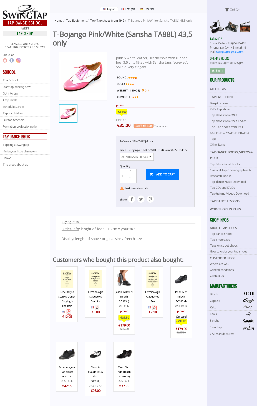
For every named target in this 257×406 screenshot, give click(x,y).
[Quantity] (124, 176)
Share (131, 199)
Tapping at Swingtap (16, 145)
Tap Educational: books (225, 164)
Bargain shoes (219, 103)
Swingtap (233, 327)
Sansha (233, 320)
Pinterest (150, 199)
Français (130, 9)
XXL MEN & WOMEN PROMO (229, 133)
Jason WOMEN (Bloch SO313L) (124, 296)
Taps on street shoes (224, 245)
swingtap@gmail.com (229, 52)
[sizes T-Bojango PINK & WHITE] (137, 157)
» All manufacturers (222, 334)
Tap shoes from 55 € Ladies (228, 121)
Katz (233, 307)
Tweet (141, 199)
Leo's (233, 314)
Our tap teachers (13, 120)
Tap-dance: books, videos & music (231, 155)
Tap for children (13, 113)
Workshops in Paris (225, 209)
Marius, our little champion (20, 151)
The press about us (15, 164)
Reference (126, 141)
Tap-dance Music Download (228, 182)
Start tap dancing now (17, 87)
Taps (213, 139)
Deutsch (150, 9)
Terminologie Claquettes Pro (152, 296)
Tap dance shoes (221, 234)
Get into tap (10, 93)
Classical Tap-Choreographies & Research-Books (230, 173)
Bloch (233, 294)
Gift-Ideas (218, 89)
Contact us (217, 276)
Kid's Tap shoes (220, 109)
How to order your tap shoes (228, 251)
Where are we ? (220, 264)
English (111, 9)
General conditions (222, 270)
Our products (222, 80)
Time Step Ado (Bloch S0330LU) (124, 371)
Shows (7, 158)
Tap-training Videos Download (229, 193)
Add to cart (162, 174)
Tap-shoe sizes (220, 239)
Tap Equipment (222, 97)
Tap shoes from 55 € (224, 115)
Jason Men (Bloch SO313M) (181, 296)
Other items (217, 144)
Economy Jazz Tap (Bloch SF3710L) (67, 371)
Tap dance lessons (225, 201)
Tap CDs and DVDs (222, 187)
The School (10, 80)
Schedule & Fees (13, 107)
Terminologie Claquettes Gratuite (95, 296)
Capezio (233, 301)
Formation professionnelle (20, 126)
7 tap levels (10, 100)
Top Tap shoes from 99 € (227, 127)
